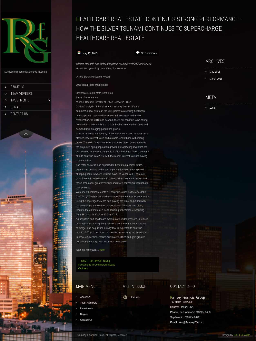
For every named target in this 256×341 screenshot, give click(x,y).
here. (102, 249)
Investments (20, 100)
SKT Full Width (242, 335)
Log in (212, 107)
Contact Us (19, 114)
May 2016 (214, 71)
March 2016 (215, 78)
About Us (17, 87)
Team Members (21, 94)
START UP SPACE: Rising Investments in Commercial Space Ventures (96, 265)
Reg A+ (15, 107)
